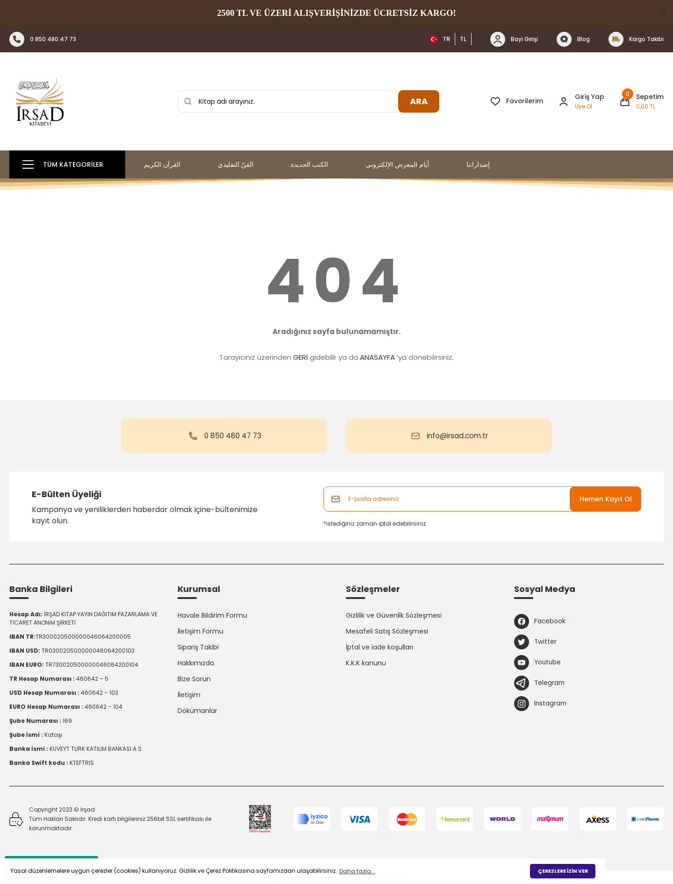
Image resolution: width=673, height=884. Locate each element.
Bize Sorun (194, 679)
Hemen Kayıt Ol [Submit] (606, 499)
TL (463, 39)
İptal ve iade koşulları (379, 647)
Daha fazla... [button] (357, 871)
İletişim (189, 694)
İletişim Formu (200, 631)
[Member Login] (563, 101)
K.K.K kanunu (366, 663)
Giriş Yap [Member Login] (589, 96)
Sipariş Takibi (198, 647)
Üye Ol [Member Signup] (583, 106)
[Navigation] (67, 164)
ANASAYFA (377, 357)
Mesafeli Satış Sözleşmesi (387, 631)
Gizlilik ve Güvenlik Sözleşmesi (394, 615)
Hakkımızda (196, 663)
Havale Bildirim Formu (212, 615)
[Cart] (641, 101)
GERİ (300, 357)
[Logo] (39, 101)
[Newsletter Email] (482, 499)
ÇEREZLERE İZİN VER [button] (563, 871)
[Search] (308, 101)
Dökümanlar (197, 710)
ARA (419, 101)
